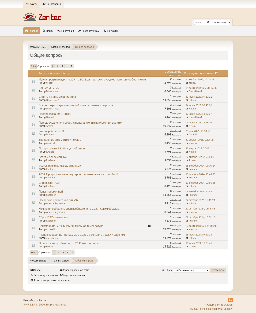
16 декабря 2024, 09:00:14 (200, 165)
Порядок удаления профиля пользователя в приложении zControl (80, 122)
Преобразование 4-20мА (55, 113)
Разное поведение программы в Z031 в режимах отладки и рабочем (82, 234)
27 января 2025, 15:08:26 (200, 156)
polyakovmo (52, 237)
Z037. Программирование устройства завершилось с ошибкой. (79, 174)
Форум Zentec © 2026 (219, 304)
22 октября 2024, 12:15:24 (200, 199)
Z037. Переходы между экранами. (60, 165)
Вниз (33, 66)
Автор (66, 73)
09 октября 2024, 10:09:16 (200, 217)
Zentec (43, 300)
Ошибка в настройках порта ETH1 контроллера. (69, 243)
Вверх (34, 253)
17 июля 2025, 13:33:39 (199, 113)
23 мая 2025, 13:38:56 (198, 131)
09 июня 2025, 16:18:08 (199, 122)
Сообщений (172, 71)
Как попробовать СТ (51, 131)
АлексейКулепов (55, 203)
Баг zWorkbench (49, 88)
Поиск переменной (51, 191)
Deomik (50, 117)
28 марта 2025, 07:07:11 (199, 148)
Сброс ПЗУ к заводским (54, 217)
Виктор (50, 246)
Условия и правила (211, 308)
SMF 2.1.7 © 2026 (34, 304)
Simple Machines (56, 304)
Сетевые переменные (53, 157)
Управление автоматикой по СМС (60, 139)
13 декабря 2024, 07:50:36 (200, 182)
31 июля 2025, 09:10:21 (199, 96)
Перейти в (167, 270)
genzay (49, 82)
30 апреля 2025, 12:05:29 (200, 139)
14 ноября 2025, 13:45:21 (200, 79)
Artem (49, 125)
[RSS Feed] (230, 300)
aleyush (193, 229)
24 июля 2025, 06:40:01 (199, 105)
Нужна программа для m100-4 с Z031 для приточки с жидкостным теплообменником (92, 79)
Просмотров (173, 75)
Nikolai (193, 99)
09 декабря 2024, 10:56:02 (200, 191)
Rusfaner (51, 160)
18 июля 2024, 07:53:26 (199, 234)
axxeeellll (51, 229)
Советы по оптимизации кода (57, 96)
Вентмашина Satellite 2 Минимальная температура (71, 225)
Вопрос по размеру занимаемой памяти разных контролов (76, 105)
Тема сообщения (49, 73)
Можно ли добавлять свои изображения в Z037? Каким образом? (79, 208)
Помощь (193, 308)
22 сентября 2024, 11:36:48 (201, 225)
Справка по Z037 (49, 182)
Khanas (193, 143)
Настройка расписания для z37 (58, 200)
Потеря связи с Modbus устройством (62, 148)
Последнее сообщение (201, 73)
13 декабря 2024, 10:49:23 (200, 174)
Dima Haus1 (52, 91)
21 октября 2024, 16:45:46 (200, 208)
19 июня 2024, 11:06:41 (199, 243)
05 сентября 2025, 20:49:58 (201, 87)
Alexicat (50, 143)
